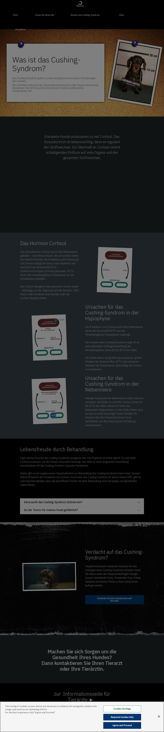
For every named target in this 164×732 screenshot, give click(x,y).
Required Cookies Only (122, 717)
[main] (82, 717)
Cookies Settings (122, 708)
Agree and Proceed (122, 725)
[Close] (158, 716)
